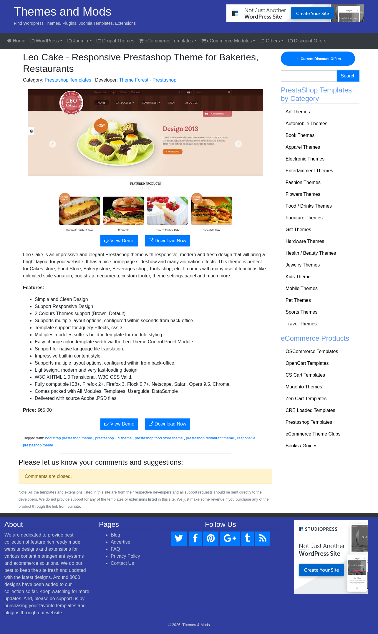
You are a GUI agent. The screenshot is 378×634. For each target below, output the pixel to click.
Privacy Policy (125, 556)
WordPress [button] (44, 40)
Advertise (120, 541)
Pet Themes (298, 300)
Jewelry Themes (303, 264)
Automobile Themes (306, 123)
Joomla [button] (77, 40)
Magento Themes (304, 386)
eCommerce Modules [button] (226, 40)
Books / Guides (302, 445)
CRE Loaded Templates (310, 410)
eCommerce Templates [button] (166, 40)
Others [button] (270, 40)
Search (348, 75)
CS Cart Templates (305, 375)
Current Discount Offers (318, 58)
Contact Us (122, 563)
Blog (115, 534)
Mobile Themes (302, 288)
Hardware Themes (305, 241)
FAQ (115, 549)
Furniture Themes (304, 217)
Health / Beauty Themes (311, 253)
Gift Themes (298, 229)
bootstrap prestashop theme (68, 438)
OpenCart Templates (307, 363)
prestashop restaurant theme (210, 438)
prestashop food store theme (159, 438)
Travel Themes (301, 323)
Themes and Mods (62, 11)
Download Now (167, 240)
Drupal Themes (116, 40)
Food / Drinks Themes (309, 205)
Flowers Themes (303, 194)
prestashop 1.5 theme (113, 438)
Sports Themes (301, 311)
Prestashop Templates (68, 79)
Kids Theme (298, 276)
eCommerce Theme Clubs (313, 433)
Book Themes (300, 135)
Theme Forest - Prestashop (147, 79)
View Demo (119, 240)
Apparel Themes (303, 147)
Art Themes (298, 111)
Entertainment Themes (309, 170)
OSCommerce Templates (312, 351)
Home (16, 40)
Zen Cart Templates (306, 398)
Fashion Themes (303, 182)
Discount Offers (307, 40)
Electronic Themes (305, 158)
